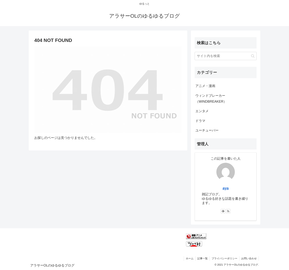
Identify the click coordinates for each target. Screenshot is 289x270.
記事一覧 (202, 258)
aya (225, 188)
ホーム (190, 258)
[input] (226, 56)
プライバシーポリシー (224, 258)
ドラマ (200, 121)
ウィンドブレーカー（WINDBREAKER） (211, 98)
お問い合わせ (249, 258)
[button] (253, 56)
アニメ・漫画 (205, 86)
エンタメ (202, 111)
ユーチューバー (207, 130)
